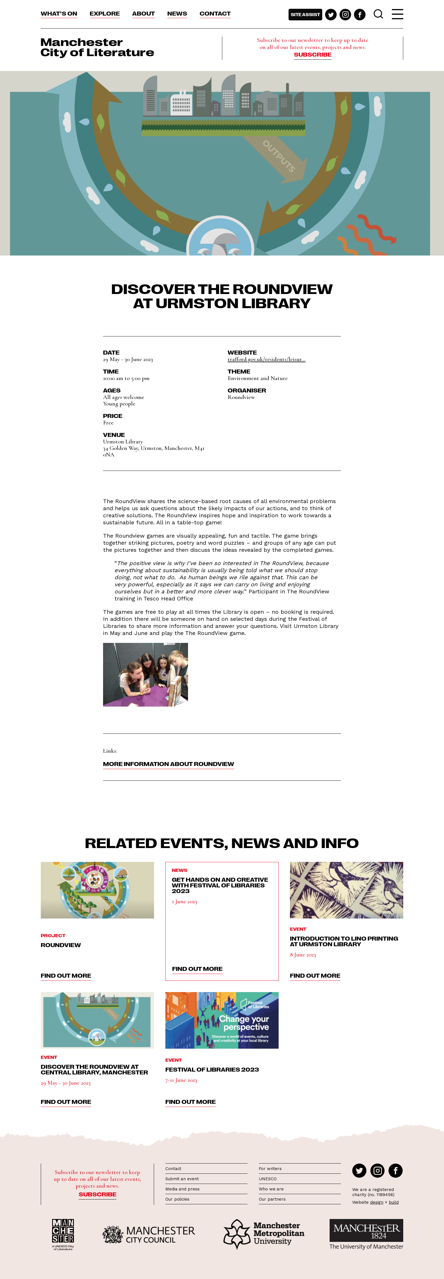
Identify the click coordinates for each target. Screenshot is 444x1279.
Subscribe (313, 54)
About (143, 13)
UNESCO (267, 1178)
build (394, 1202)
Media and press (182, 1189)
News (177, 13)
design (376, 1202)
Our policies (177, 1199)
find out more (66, 975)
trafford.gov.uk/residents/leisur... (267, 359)
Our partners (272, 1199)
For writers (270, 1168)
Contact (215, 13)
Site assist (305, 14)
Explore (105, 13)
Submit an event (182, 1178)
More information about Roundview (168, 763)
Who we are (271, 1189)
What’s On (59, 13)
